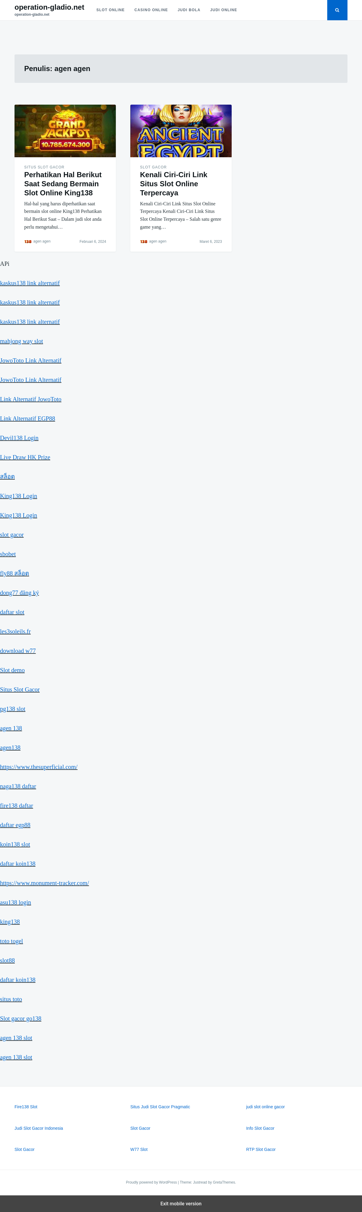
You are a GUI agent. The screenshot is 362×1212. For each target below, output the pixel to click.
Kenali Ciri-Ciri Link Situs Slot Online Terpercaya (173, 184)
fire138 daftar (16, 805)
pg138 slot (12, 708)
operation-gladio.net (49, 7)
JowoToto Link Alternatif (30, 360)
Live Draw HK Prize (25, 457)
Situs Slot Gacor (44, 167)
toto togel (11, 941)
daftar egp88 (15, 825)
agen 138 (11, 728)
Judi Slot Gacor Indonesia (39, 1128)
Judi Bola (189, 10)
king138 (10, 921)
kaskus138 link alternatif (30, 283)
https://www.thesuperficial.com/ (38, 767)
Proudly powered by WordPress (152, 1182)
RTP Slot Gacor (261, 1149)
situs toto (11, 999)
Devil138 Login (19, 438)
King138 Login (18, 496)
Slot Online (110, 10)
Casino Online (151, 10)
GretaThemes (224, 1182)
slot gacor (12, 534)
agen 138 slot (16, 1037)
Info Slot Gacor (260, 1128)
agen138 (10, 747)
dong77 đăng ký (19, 592)
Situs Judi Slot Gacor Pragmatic (160, 1106)
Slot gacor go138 (20, 1018)
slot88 (7, 960)
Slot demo (12, 670)
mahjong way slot (21, 341)
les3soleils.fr (15, 631)
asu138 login (15, 902)
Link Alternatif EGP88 (27, 418)
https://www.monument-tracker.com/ (44, 883)
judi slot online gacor (265, 1106)
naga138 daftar (18, 786)
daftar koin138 (17, 863)
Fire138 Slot (26, 1106)
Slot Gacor (153, 167)
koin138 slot (15, 844)
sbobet (8, 554)
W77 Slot (139, 1149)
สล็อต (7, 476)
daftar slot (12, 612)
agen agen (42, 241)
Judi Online (223, 10)
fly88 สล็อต (14, 573)
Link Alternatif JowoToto (30, 399)
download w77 (18, 650)
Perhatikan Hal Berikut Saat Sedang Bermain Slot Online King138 (63, 184)
